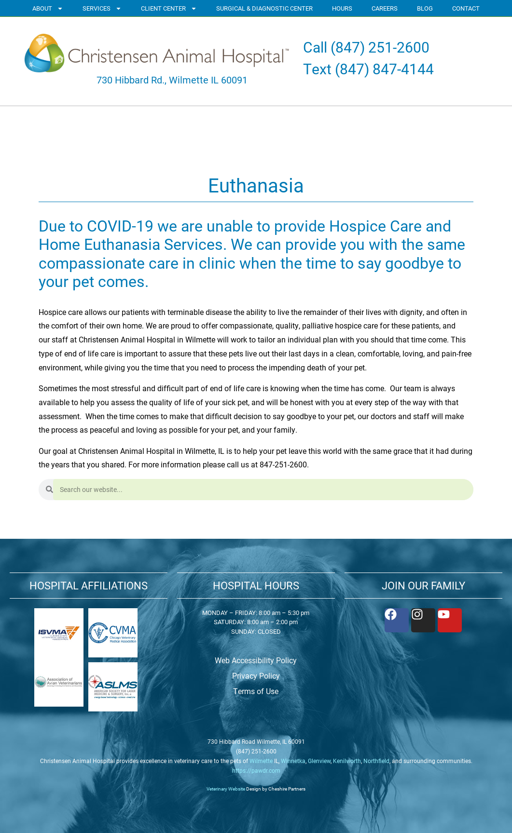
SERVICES (102, 8)
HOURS (342, 8)
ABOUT (47, 8)
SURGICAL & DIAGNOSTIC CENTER (264, 8)
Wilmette (261, 761)
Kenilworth (347, 761)
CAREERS (385, 8)
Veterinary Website (226, 788)
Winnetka (293, 761)
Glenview (319, 761)
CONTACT (466, 8)
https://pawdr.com (256, 770)
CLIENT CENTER (169, 8)
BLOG (425, 8)
